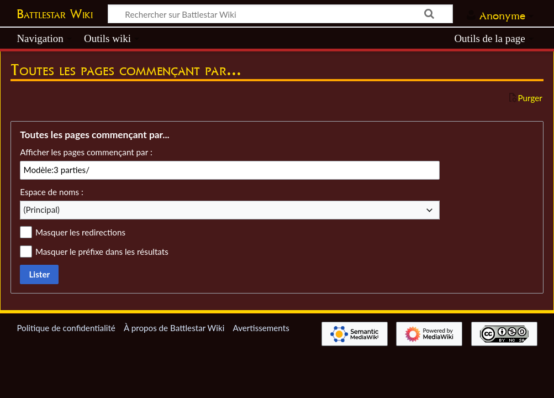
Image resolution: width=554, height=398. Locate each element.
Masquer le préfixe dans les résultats (101, 251)
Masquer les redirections (80, 232)
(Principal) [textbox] (42, 209)
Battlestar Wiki (55, 14)
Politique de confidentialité (66, 328)
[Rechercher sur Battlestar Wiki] (280, 14)
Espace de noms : (51, 192)
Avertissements (261, 328)
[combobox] (230, 210)
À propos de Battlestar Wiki (174, 328)
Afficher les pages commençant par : (86, 152)
